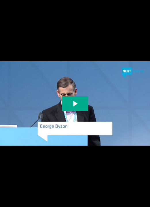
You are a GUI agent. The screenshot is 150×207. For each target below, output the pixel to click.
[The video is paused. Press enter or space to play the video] (75, 103)
